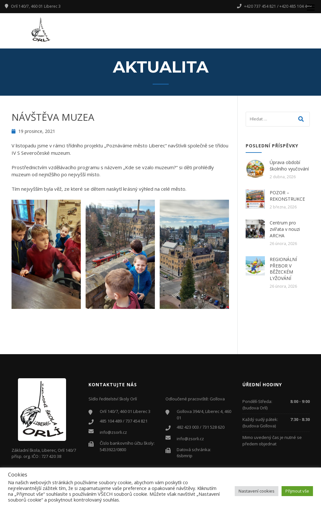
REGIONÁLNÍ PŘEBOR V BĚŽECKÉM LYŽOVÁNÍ (283, 268)
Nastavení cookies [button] (257, 491)
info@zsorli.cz (113, 432)
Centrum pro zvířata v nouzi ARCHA (285, 229)
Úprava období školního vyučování (289, 165)
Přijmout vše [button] (297, 491)
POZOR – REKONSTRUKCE (287, 195)
